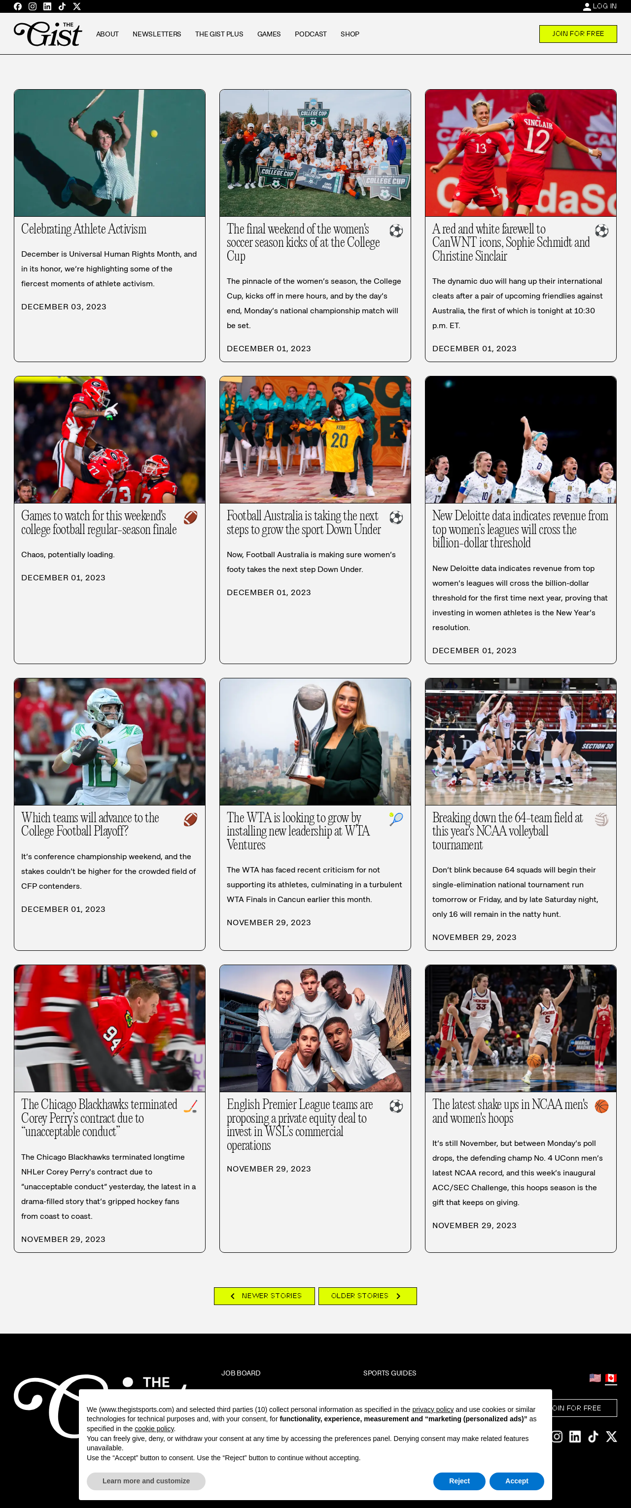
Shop (350, 34)
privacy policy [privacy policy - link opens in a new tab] (433, 1409)
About (107, 34)
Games (269, 34)
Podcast (311, 34)
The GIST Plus (219, 34)
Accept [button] (516, 1481)
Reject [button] (459, 1481)
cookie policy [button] (154, 1429)
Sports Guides (390, 1373)
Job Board (240, 1373)
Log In (605, 6)
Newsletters (157, 34)
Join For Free (578, 33)
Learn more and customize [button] (146, 1481)
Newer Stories (264, 1296)
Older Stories (367, 1296)
